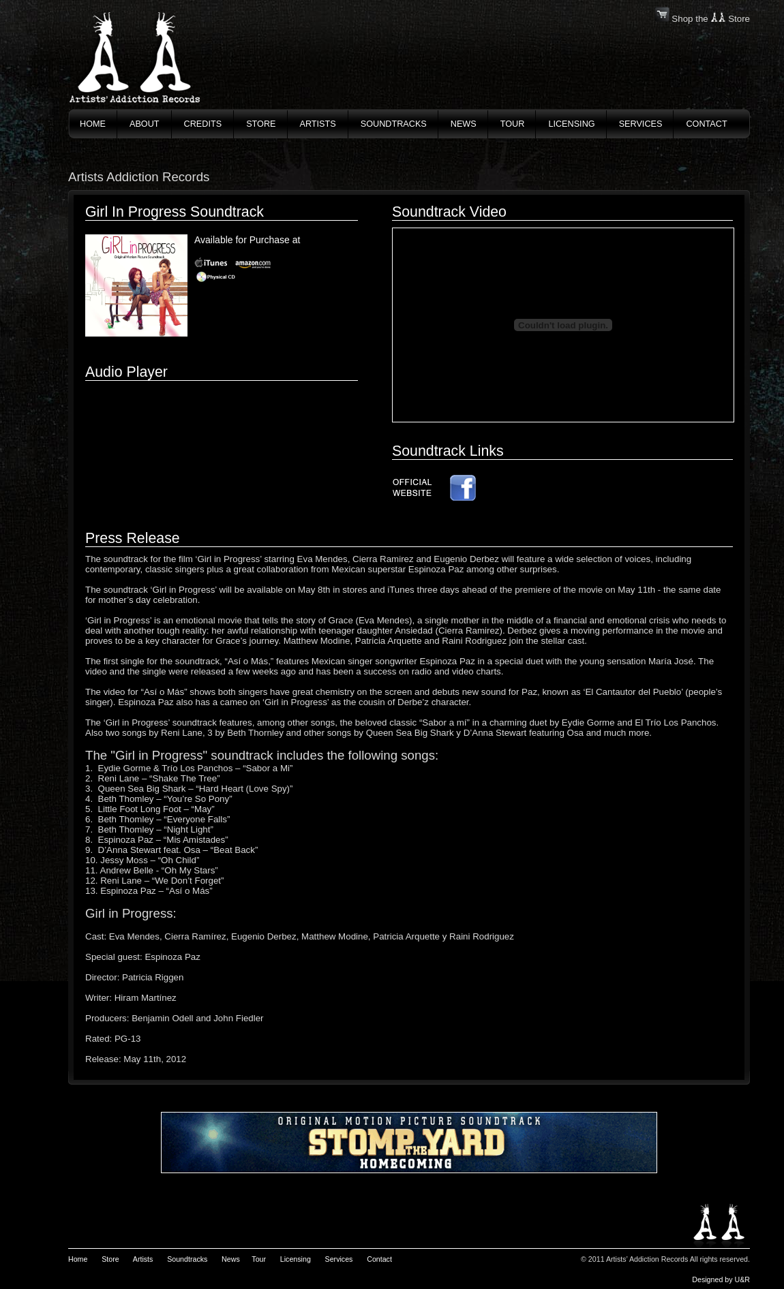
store (260, 124)
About (145, 124)
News (464, 124)
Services (339, 1259)
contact (706, 124)
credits (203, 124)
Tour (259, 1259)
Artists (143, 1259)
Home (77, 1259)
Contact (379, 1259)
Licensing (295, 1259)
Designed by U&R (721, 1279)
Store (110, 1259)
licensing (571, 124)
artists (318, 124)
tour (512, 124)
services (641, 124)
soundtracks (394, 124)
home (93, 124)
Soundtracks (187, 1259)
